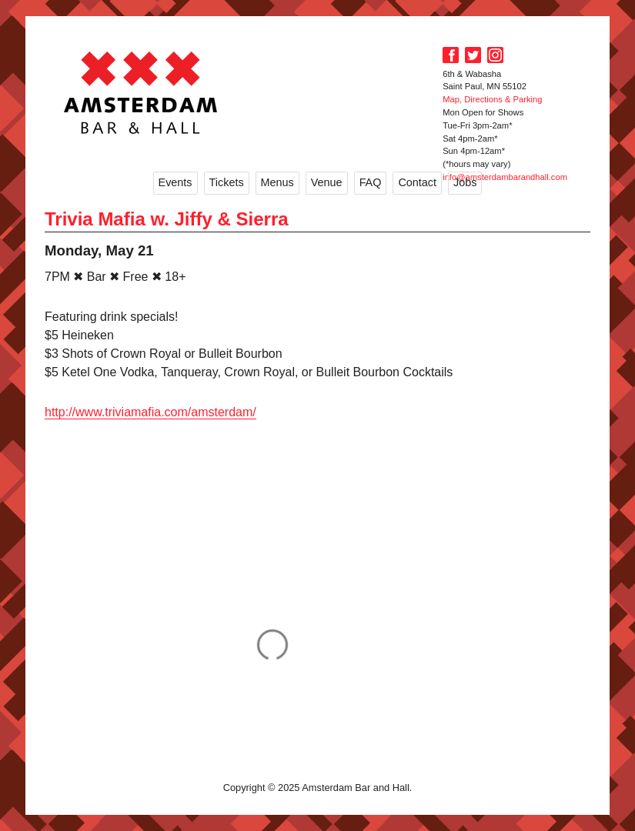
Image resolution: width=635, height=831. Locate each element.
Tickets (226, 182)
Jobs (464, 182)
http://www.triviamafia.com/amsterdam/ (150, 412)
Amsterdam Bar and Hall (141, 92)
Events (175, 182)
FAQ (370, 182)
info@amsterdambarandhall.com (505, 177)
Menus (277, 182)
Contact (417, 182)
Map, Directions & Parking (492, 99)
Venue (327, 182)
